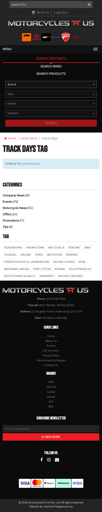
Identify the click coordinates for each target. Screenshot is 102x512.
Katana (59, 269)
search (51, 123)
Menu (7, 49)
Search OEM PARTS (51, 58)
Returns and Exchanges (51, 360)
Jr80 (87, 247)
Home (10, 138)
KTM (51, 382)
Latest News (28, 138)
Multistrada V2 (80, 269)
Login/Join (61, 12)
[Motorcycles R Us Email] (57, 460)
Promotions (11, 220)
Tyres (39, 254)
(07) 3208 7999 (55, 299)
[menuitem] (51, 4)
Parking (72, 254)
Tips (5, 227)
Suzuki (51, 391)
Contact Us (51, 365)
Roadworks (13, 247)
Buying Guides (64, 262)
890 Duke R (56, 247)
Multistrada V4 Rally (19, 276)
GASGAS (51, 387)
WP (51, 401)
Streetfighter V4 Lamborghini (27, 262)
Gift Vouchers (51, 350)
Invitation (54, 254)
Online (25, 254)
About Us (51, 340)
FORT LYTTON (42, 269)
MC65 (81, 262)
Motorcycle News (15, 208)
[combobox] (51, 84)
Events (7, 201)
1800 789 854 (47, 305)
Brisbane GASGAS (16, 269)
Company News (13, 195)
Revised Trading (70, 276)
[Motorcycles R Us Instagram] (49, 460)
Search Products (51, 73)
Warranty (46, 276)
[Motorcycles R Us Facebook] (41, 460)
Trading (74, 247)
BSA (51, 406)
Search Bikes (51, 66)
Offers (7, 214)
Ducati (51, 396)
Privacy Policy (51, 355)
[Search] (89, 4)
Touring (10, 254)
